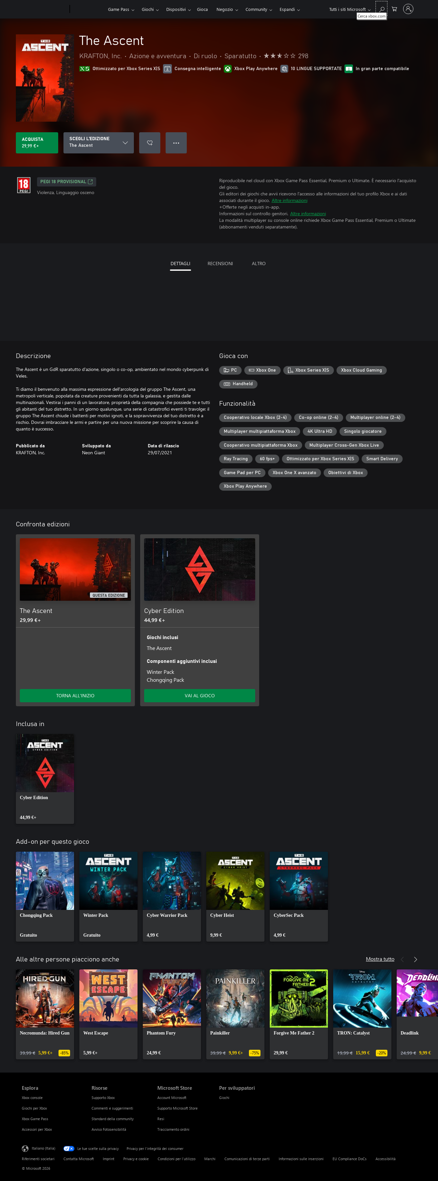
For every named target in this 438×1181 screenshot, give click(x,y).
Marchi (210, 1159)
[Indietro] (402, 959)
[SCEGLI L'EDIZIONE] (98, 142)
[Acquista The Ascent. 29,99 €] (37, 142)
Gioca (202, 9)
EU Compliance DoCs (350, 1159)
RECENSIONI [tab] (220, 263)
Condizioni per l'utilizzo (176, 1159)
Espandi (287, 9)
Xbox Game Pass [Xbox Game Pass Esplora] (35, 1119)
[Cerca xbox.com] (381, 8)
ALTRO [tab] (259, 263)
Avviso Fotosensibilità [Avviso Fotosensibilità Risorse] (109, 1129)
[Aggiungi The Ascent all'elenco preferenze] (149, 142)
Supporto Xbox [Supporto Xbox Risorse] (103, 1097)
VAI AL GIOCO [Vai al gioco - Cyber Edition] (200, 695)
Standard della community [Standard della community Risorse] (113, 1119)
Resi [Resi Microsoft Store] (160, 1119)
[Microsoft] (44, 9)
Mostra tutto (380, 958)
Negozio (225, 9)
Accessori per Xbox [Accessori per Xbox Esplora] (37, 1129)
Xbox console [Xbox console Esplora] (32, 1097)
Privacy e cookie (136, 1159)
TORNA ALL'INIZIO (75, 695)
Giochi (148, 9)
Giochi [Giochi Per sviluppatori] (224, 1097)
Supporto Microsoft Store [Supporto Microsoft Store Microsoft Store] (177, 1108)
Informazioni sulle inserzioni (301, 1159)
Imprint (108, 1159)
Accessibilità (386, 1159)
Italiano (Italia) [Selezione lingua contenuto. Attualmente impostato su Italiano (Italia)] (43, 1148)
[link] (45, 779)
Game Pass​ (118, 9)
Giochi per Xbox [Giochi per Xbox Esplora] (34, 1108)
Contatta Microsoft (78, 1159)
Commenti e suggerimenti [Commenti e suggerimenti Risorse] (112, 1108)
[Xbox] (88, 9)
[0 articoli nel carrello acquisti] (394, 8)
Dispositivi (176, 9)
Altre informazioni (289, 200)
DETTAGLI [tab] (180, 263)
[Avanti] (415, 959)
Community (256, 9)
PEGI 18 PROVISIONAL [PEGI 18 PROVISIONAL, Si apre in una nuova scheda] (66, 181)
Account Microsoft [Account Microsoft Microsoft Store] (171, 1097)
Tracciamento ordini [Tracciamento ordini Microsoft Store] (173, 1129)
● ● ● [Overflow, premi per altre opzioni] (176, 142)
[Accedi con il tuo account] (408, 9)
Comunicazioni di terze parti (247, 1159)
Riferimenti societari (38, 1159)
